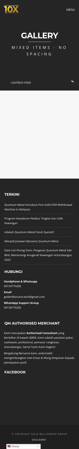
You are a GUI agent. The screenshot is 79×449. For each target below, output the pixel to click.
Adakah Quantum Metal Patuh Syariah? (29, 232)
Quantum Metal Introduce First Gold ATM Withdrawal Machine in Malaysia (38, 207)
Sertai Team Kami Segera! (39, 347)
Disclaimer (39, 439)
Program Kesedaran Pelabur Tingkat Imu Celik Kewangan (33, 220)
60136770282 (12, 286)
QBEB (32, 337)
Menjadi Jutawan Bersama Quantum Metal (31, 241)
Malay (13, 446)
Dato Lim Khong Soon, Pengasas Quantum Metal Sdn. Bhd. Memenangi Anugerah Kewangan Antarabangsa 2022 (38, 254)
